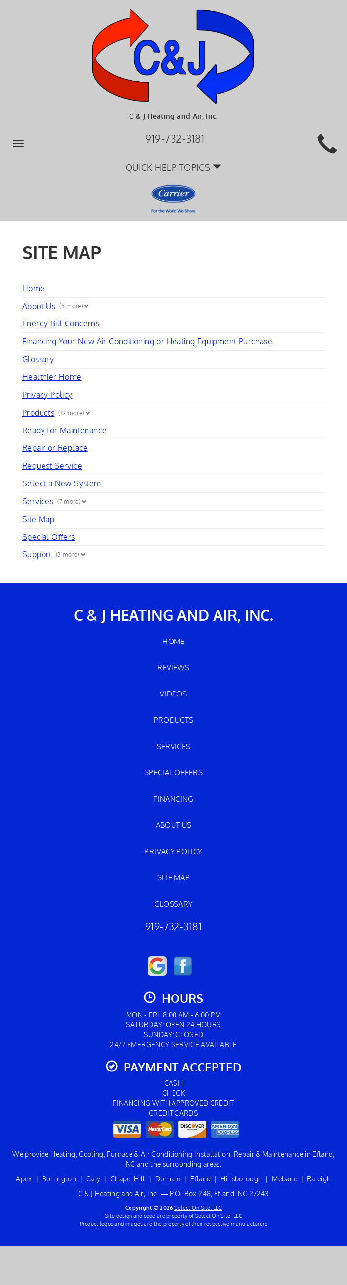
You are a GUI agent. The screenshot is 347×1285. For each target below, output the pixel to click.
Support (37, 554)
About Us (38, 306)
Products (38, 413)
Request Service (52, 466)
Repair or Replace (55, 448)
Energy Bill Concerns (60, 323)
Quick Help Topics (174, 167)
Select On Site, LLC (198, 1207)
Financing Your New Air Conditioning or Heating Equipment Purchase (147, 341)
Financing (173, 798)
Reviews (173, 667)
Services (37, 501)
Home (33, 288)
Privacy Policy (47, 395)
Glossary (38, 359)
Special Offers (48, 537)
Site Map (38, 519)
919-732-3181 (173, 926)
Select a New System (61, 483)
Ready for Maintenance (64, 430)
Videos (173, 693)
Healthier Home (52, 377)
